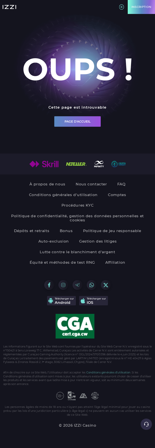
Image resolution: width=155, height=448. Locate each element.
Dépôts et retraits (31, 231)
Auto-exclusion (53, 241)
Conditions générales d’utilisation (108, 372)
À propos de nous (47, 184)
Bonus (66, 231)
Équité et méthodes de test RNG (62, 262)
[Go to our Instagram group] (63, 285)
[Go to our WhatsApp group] (92, 285)
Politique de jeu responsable (112, 231)
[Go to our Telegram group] (77, 285)
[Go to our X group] (106, 285)
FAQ (121, 184)
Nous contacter (91, 184)
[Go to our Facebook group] (49, 285)
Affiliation (115, 262)
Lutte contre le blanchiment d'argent (77, 252)
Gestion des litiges (98, 241)
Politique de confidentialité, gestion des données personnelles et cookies (77, 218)
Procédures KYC (77, 205)
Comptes (117, 195)
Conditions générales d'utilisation (63, 195)
